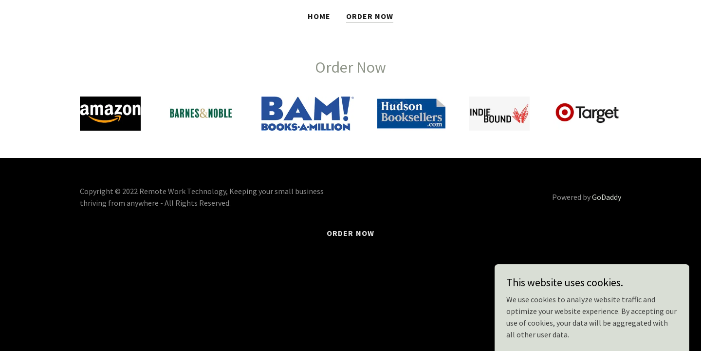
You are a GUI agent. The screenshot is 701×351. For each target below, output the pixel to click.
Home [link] (319, 16)
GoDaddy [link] (606, 197)
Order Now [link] (369, 16)
